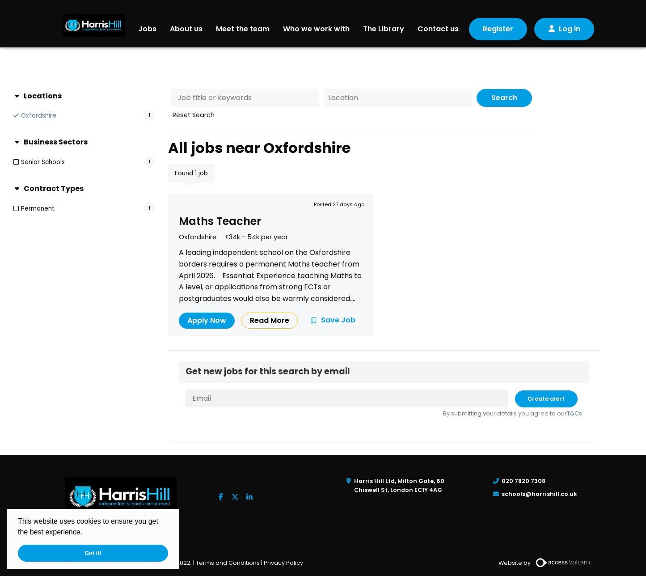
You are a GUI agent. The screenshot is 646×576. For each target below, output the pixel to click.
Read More (269, 320)
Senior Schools (43, 162)
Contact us (438, 29)
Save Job (338, 320)
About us (186, 29)
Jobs (147, 29)
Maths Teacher (220, 221)
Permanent (38, 208)
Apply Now (206, 320)
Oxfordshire (38, 115)
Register (498, 29)
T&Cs (574, 413)
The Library (383, 29)
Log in (569, 29)
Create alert (546, 398)
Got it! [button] (92, 553)
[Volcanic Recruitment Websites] (564, 562)
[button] (85, 533)
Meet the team (243, 29)
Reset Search (194, 115)
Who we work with (316, 29)
